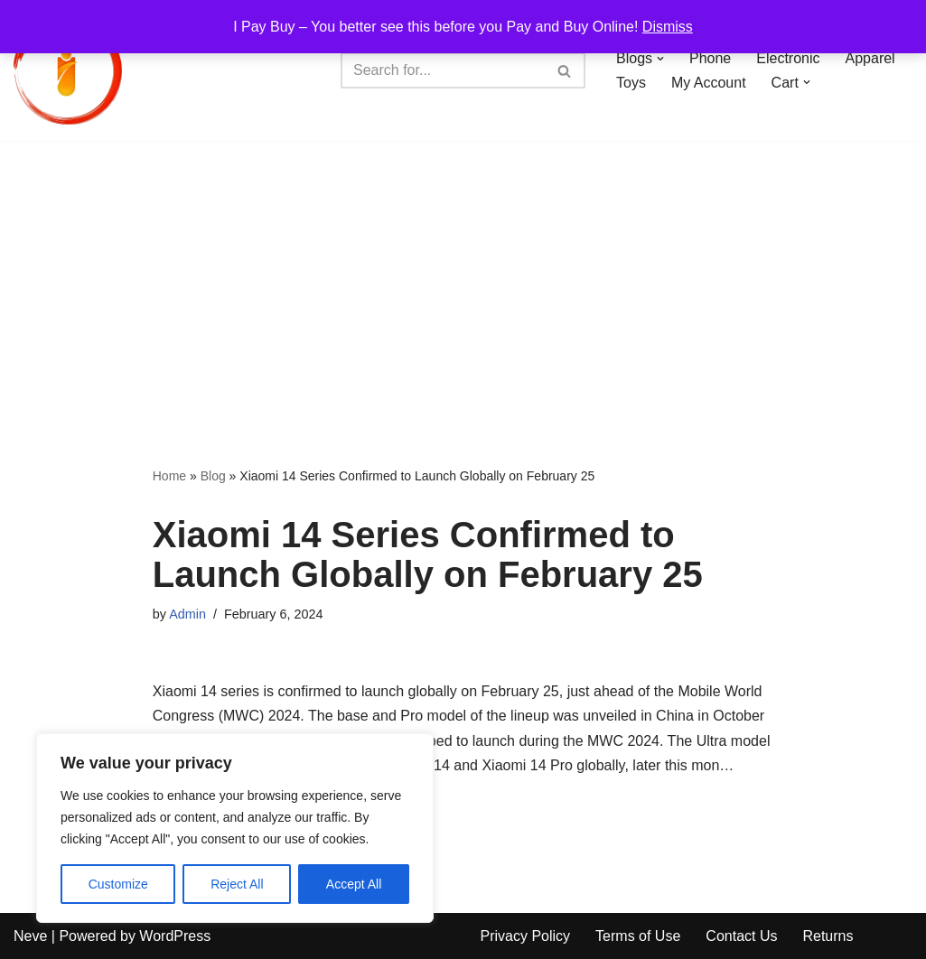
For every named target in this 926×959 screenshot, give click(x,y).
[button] (660, 58)
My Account (708, 82)
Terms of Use (637, 936)
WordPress (174, 936)
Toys (631, 82)
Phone (710, 58)
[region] (235, 828)
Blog (213, 476)
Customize (118, 884)
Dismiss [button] (667, 26)
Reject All (236, 884)
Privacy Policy (526, 936)
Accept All (353, 884)
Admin (187, 614)
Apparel (870, 58)
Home (169, 476)
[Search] (443, 70)
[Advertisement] (463, 276)
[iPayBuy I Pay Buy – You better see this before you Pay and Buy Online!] (68, 70)
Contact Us (741, 936)
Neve (30, 936)
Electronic (787, 58)
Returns (827, 936)
